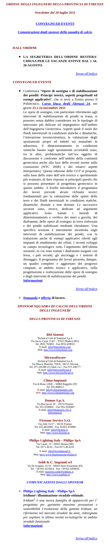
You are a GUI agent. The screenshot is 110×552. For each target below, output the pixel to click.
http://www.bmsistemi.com (58, 349)
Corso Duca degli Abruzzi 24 (66, 104)
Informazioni (33, 280)
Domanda (30, 298)
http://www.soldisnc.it (58, 474)
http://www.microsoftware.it (58, 372)
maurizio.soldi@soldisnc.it (59, 471)
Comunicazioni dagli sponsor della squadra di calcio (55, 32)
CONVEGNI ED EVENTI (55, 24)
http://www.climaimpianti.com (58, 392)
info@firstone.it (59, 429)
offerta (46, 298)
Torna (86, 538)
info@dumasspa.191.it (59, 409)
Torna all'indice (86, 74)
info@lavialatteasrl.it (59, 451)
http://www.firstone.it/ (58, 432)
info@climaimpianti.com (59, 389)
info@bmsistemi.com (59, 346)
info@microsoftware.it (59, 369)
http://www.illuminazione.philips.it (58, 454)
